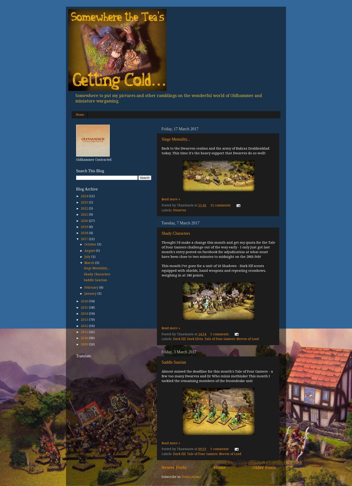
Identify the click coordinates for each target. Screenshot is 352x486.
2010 (85, 338)
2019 (85, 227)
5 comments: (220, 334)
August (90, 250)
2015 (85, 307)
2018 (85, 233)
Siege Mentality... (176, 139)
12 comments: (221, 205)
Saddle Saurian (174, 362)
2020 (85, 221)
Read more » (171, 199)
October (90, 244)
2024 (85, 196)
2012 (85, 326)
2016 (85, 301)
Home (80, 114)
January (90, 293)
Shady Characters (176, 233)
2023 (85, 202)
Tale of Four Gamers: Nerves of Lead (232, 339)
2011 (85, 332)
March (89, 263)
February (91, 287)
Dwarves (179, 210)
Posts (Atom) (191, 477)
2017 (85, 239)
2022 (85, 208)
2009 (85, 344)
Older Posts (264, 467)
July (87, 256)
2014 (85, 313)
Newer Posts (174, 467)
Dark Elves (195, 339)
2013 (85, 319)
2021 (85, 214)
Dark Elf (179, 339)
